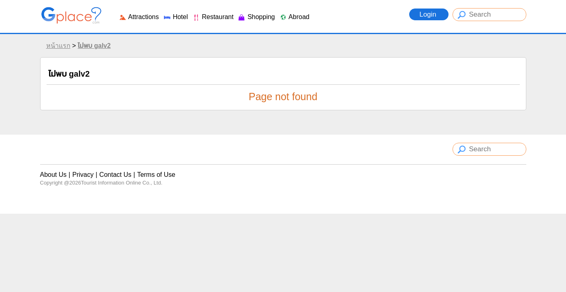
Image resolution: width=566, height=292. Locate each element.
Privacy (82, 174)
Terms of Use (156, 174)
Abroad (294, 16)
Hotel (175, 16)
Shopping (256, 16)
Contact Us (115, 174)
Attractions (139, 16)
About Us (53, 174)
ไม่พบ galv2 (94, 45)
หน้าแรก (58, 45)
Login (428, 14)
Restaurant (213, 16)
